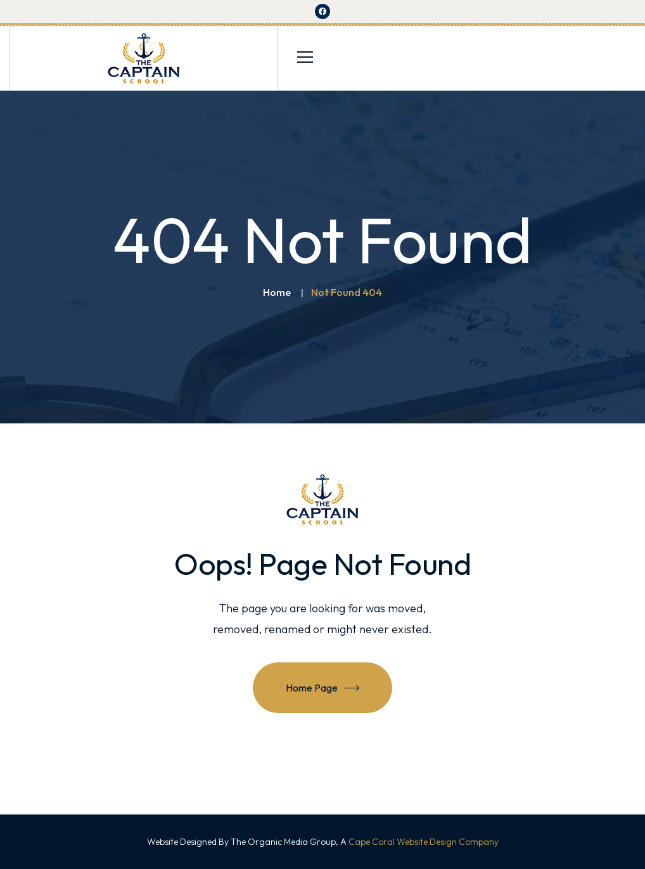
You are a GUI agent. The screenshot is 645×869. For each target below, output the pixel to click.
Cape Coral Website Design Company (423, 841)
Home (277, 292)
